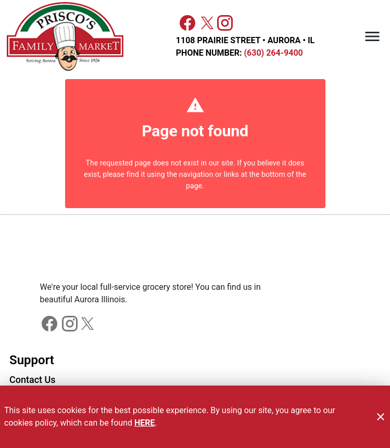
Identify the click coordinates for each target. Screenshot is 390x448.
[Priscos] (68, 36)
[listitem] (32, 381)
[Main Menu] (372, 36)
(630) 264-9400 (272, 53)
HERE (144, 423)
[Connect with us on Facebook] (49, 323)
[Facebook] (187, 22)
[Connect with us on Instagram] (225, 22)
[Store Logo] (195, 258)
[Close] (380, 416)
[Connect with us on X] (207, 22)
